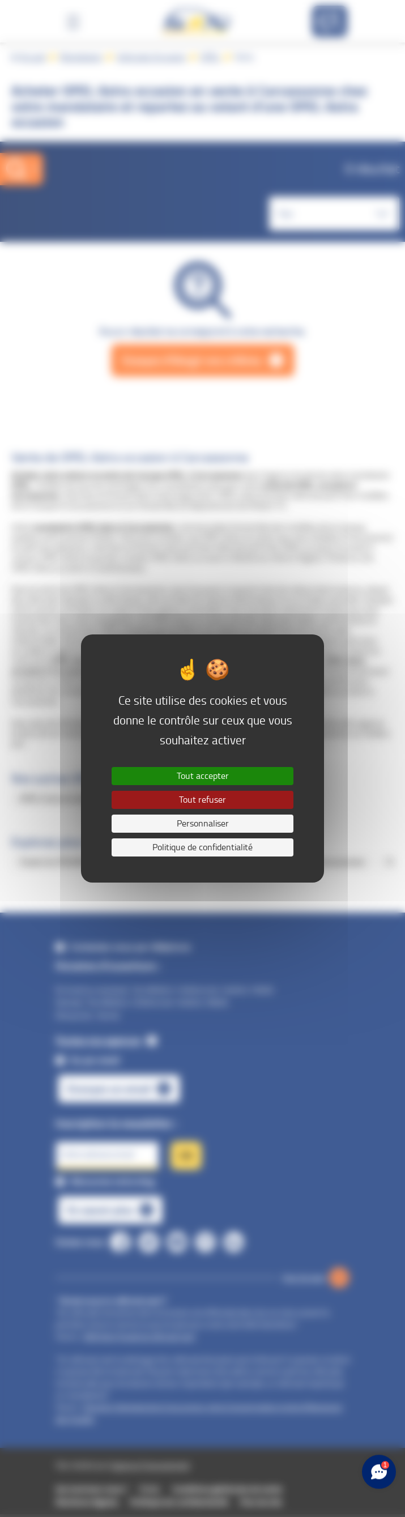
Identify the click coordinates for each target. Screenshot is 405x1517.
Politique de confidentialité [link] (202, 847)
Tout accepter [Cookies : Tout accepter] (203, 775)
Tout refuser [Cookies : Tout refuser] (202, 799)
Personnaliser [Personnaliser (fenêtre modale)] (203, 823)
